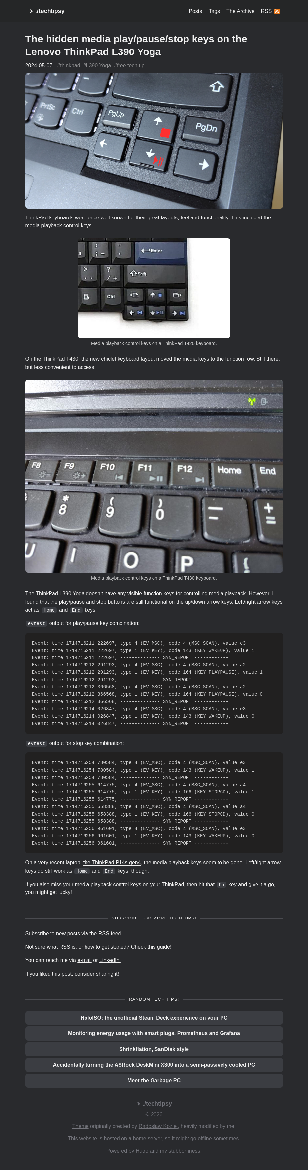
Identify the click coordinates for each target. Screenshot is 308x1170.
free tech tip (131, 65)
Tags (214, 11)
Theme (80, 1126)
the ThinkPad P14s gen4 (112, 862)
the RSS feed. (105, 933)
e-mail (84, 960)
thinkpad (70, 65)
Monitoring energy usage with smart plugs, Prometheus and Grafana (154, 1033)
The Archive (240, 11)
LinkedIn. (110, 960)
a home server (145, 1138)
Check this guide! (151, 947)
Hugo (142, 1150)
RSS (270, 11)
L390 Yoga (98, 65)
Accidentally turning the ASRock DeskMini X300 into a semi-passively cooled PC (154, 1065)
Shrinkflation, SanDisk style (154, 1049)
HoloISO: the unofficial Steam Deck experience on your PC (154, 1017)
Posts (195, 11)
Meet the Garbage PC (154, 1080)
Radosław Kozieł (158, 1126)
